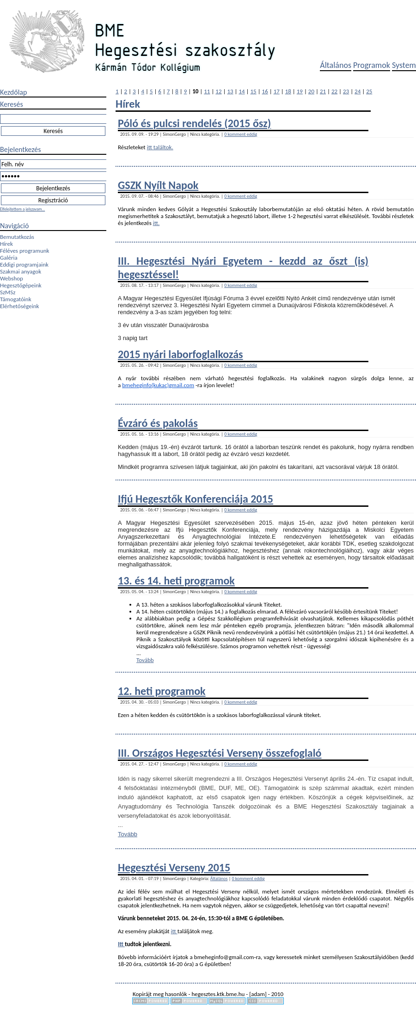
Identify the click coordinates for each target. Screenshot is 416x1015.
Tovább (145, 659)
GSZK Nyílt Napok (158, 185)
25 (369, 91)
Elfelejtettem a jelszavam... (22, 209)
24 (358, 91)
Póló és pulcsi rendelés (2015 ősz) (194, 123)
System (404, 65)
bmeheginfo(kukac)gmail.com (158, 385)
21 (323, 91)
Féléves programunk (24, 250)
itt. (156, 222)
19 (300, 91)
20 (311, 91)
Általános (335, 65)
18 (288, 91)
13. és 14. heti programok (176, 580)
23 (346, 91)
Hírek (6, 243)
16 (265, 91)
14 (242, 91)
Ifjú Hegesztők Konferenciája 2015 (195, 498)
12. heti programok (162, 691)
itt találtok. (160, 147)
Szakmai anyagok (20, 271)
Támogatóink (15, 299)
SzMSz (7, 292)
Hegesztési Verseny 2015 (174, 867)
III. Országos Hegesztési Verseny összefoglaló (220, 753)
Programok (371, 65)
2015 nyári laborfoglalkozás (180, 354)
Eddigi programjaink (24, 264)
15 (254, 91)
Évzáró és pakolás (158, 423)
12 (218, 91)
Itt (121, 944)
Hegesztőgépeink (21, 285)
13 (230, 91)
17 (277, 91)
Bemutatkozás (17, 236)
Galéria (9, 257)
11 (207, 91)
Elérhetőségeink (19, 306)
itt (174, 931)
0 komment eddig (240, 134)
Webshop (11, 278)
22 (334, 91)
